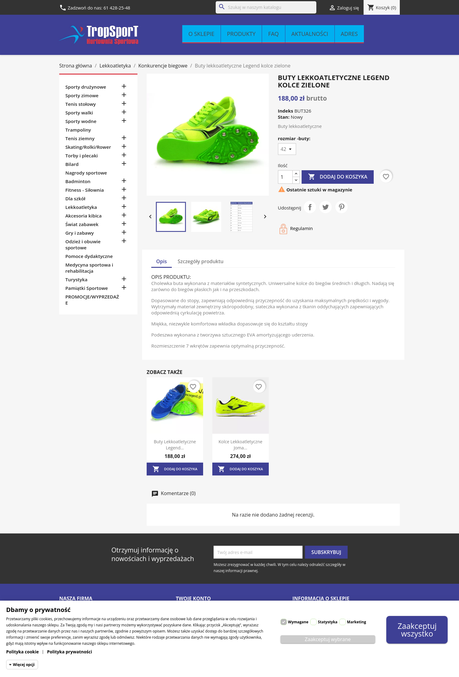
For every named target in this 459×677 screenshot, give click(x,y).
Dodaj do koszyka (337, 177)
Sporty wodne (80, 121)
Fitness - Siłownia (84, 190)
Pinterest (341, 207)
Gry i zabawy (79, 233)
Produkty (241, 33)
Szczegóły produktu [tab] (201, 261)
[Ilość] (285, 177)
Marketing (356, 622)
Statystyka (328, 622)
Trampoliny (78, 130)
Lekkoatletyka (81, 207)
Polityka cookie (22, 652)
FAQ (273, 33)
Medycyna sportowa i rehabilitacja (89, 268)
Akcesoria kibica (83, 216)
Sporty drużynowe (85, 87)
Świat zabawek (81, 224)
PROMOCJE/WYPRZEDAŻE (92, 300)
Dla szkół (75, 198)
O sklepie (201, 33)
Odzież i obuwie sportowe (83, 244)
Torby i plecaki (81, 155)
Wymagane (298, 622)
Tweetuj (325, 207)
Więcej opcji (24, 664)
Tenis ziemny (79, 138)
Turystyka (76, 279)
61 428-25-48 (116, 8)
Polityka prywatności (69, 652)
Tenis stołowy (80, 104)
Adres (349, 33)
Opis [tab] (161, 261)
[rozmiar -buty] (287, 149)
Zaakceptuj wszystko (417, 630)
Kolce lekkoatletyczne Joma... (240, 445)
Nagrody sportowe (86, 173)
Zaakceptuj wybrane (328, 639)
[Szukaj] (266, 7)
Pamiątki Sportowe (86, 288)
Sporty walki (79, 113)
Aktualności (309, 33)
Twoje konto (193, 598)
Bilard (72, 164)
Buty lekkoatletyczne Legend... (175, 445)
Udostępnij (310, 207)
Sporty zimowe (81, 95)
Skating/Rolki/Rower (88, 147)
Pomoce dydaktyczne (89, 256)
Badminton (78, 181)
